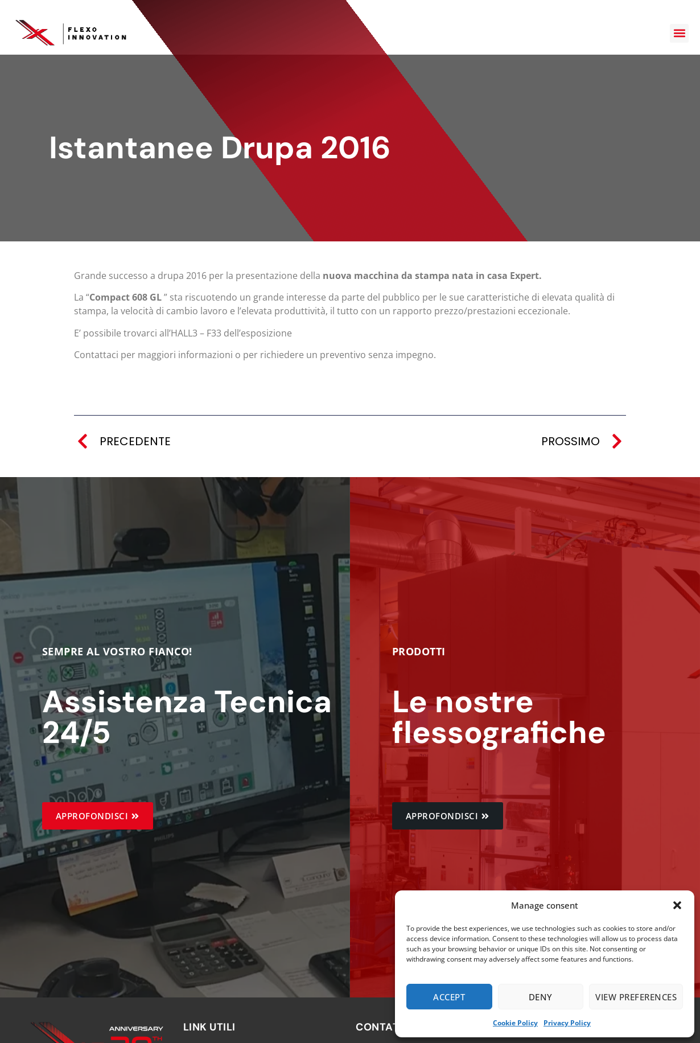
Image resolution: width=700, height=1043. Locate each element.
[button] (677, 905)
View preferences (636, 997)
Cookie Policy (515, 1023)
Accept (449, 997)
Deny (541, 997)
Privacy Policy (567, 1023)
